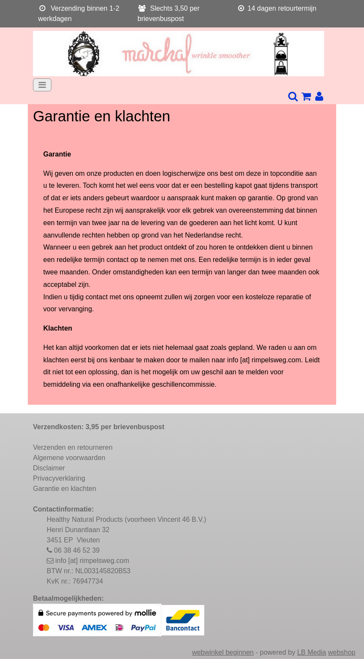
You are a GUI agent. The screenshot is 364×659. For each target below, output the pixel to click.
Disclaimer (49, 468)
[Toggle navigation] (42, 84)
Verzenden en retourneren (73, 447)
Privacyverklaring (59, 478)
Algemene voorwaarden (69, 457)
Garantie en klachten (64, 488)
